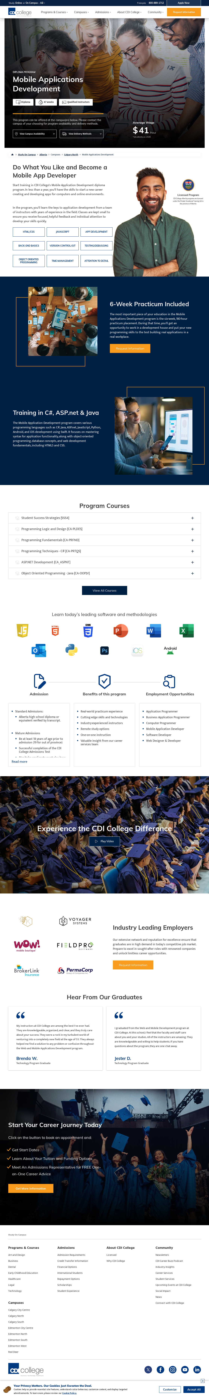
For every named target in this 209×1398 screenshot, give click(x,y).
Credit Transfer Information (72, 1261)
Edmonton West (17, 1346)
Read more (19, 762)
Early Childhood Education (23, 1273)
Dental (12, 1267)
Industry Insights (165, 1267)
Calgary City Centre (19, 1310)
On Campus (32, 3)
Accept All (194, 1389)
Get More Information (31, 1188)
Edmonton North (17, 1334)
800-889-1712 (156, 3)
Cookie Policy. (69, 1393)
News (159, 1297)
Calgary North (71, 154)
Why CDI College (115, 1261)
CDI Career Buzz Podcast (169, 1261)
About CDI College (128, 12)
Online (18, 3)
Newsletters (162, 1255)
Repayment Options (68, 1279)
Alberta (43, 154)
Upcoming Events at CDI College (173, 1285)
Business (13, 1261)
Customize (170, 1389)
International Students (70, 1273)
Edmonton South (17, 1340)
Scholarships (64, 1285)
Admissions (102, 12)
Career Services (164, 1273)
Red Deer (13, 1352)
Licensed (111, 1255)
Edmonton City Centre (20, 1328)
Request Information (184, 12)
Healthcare (14, 1279)
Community (155, 12)
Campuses (55, 154)
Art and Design (16, 1255)
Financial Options (67, 1267)
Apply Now (184, 3)
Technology (15, 1291)
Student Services (165, 1279)
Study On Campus (27, 154)
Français (141, 3)
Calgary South (16, 1322)
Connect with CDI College (170, 1303)
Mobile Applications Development (97, 154)
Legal (11, 1285)
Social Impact (163, 1291)
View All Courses (104, 590)
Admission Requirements (71, 1255)
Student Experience (68, 1291)
